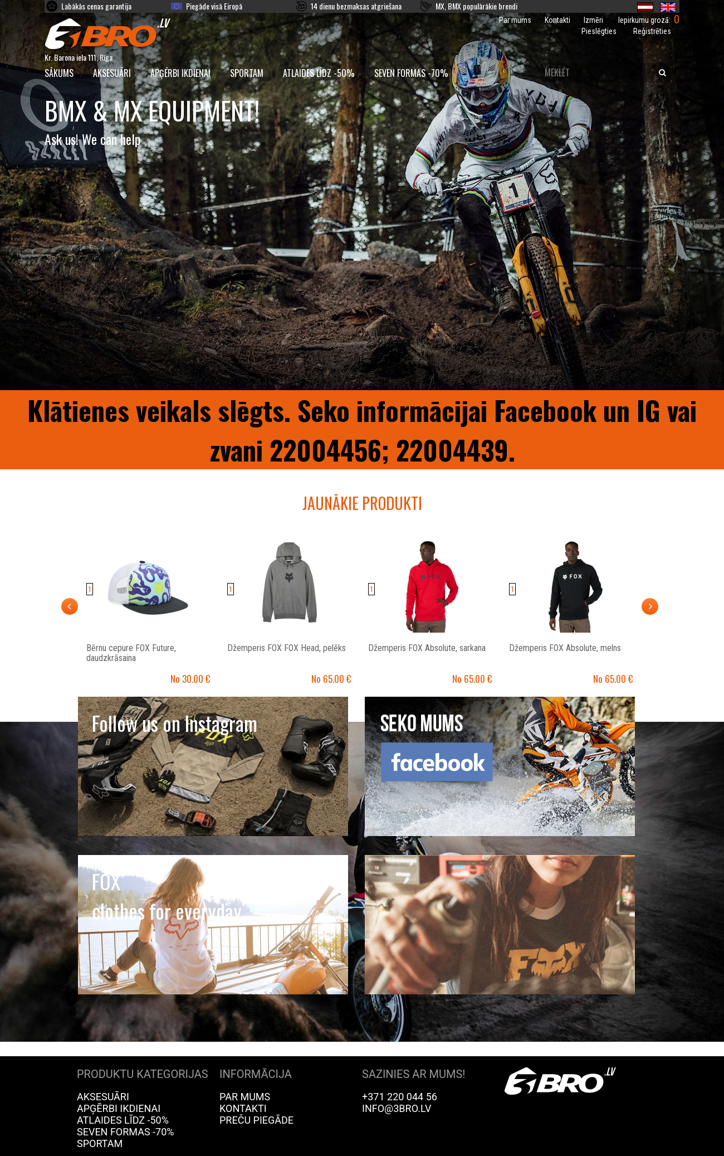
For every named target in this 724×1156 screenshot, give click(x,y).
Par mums (515, 20)
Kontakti (557, 20)
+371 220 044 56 (399, 1096)
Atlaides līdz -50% (319, 73)
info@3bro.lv (397, 1108)
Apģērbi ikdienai (180, 73)
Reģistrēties (652, 31)
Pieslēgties (599, 31)
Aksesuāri (112, 73)
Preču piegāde (256, 1120)
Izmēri (593, 20)
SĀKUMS (59, 73)
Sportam (246, 73)
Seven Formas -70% (411, 73)
